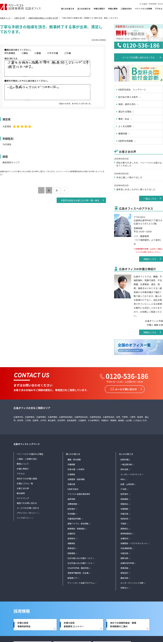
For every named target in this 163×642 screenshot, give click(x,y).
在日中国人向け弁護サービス (80, 558)
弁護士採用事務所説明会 (23, 624)
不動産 (123, 523)
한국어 (160, 4)
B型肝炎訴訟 (73, 489)
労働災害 (71, 484)
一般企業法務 (126, 464)
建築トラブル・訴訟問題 (78, 523)
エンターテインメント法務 (131, 582)
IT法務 (123, 489)
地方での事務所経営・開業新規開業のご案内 (123, 624)
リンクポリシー (24, 517)
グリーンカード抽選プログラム (81, 582)
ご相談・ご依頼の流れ (27, 458)
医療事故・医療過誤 (76, 528)
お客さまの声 (23, 488)
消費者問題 (72, 503)
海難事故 (71, 543)
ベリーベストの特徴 (143, 8)
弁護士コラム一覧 (25, 483)
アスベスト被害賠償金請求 (79, 494)
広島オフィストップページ (27, 444)
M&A (122, 479)
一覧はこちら (149, 198)
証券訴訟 (71, 538)
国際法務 (124, 558)
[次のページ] (64, 190)
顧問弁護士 (125, 459)
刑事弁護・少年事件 (76, 469)
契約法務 (124, 469)
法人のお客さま (84, 8)
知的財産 (124, 518)
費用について (23, 463)
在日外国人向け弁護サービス (80, 563)
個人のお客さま (67, 8)
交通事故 (71, 474)
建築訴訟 (124, 528)
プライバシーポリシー (27, 512)
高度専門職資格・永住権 (78, 573)
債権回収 (71, 533)
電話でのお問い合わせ (27, 503)
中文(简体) (152, 4)
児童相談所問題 (74, 518)
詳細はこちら (149, 259)
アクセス (158, 8)
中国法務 (124, 553)
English (144, 4)
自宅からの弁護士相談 (27, 478)
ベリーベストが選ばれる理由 (30, 454)
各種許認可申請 (127, 563)
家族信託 (71, 548)
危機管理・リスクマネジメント (133, 543)
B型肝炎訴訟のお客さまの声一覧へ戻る (80, 200)
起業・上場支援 (127, 484)
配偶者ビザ (72, 577)
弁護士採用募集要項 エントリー (74, 624)
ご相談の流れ (126, 8)
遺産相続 (71, 499)
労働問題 (71, 464)
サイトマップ (23, 498)
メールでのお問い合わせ (28, 508)
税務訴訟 (124, 503)
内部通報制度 (126, 548)
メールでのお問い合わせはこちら (138, 57)
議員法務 (124, 577)
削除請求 (71, 508)
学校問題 (71, 513)
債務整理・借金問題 (76, 479)
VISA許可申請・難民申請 (78, 568)
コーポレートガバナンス (130, 474)
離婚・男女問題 (74, 459)
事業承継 (124, 568)
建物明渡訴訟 (126, 533)
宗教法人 (124, 587)
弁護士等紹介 (99, 8)
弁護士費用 (112, 8)
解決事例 (21, 493)
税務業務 (71, 553)
